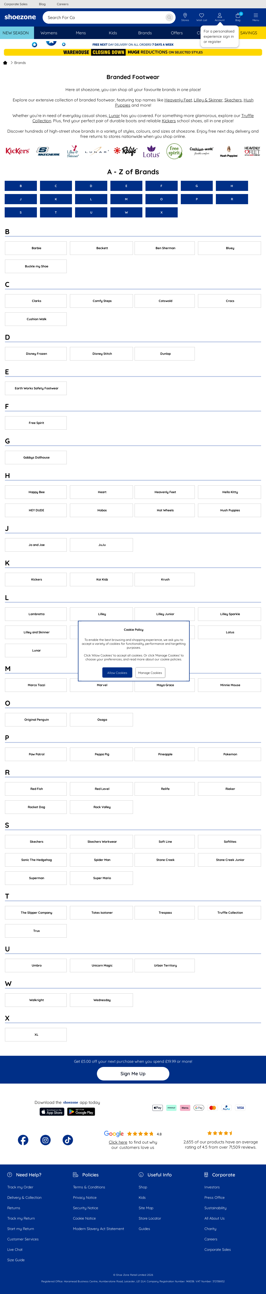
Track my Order (20, 1187)
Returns (13, 1208)
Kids (142, 1197)
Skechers (233, 99)
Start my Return (20, 1228)
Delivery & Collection (24, 1197)
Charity (210, 1228)
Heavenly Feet (178, 99)
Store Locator (150, 1218)
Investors (212, 1187)
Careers (210, 1239)
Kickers (169, 120)
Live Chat (15, 1249)
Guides (144, 1228)
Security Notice (85, 1208)
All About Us (214, 1218)
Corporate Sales (217, 1249)
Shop (143, 1187)
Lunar (114, 115)
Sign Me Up (133, 1074)
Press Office (214, 1197)
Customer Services (23, 1239)
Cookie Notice (84, 1218)
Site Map (146, 1208)
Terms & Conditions (89, 1187)
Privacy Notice (85, 1197)
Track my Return (21, 1218)
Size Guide (16, 1260)
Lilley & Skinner (208, 99)
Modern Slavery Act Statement (98, 1228)
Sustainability (215, 1208)
